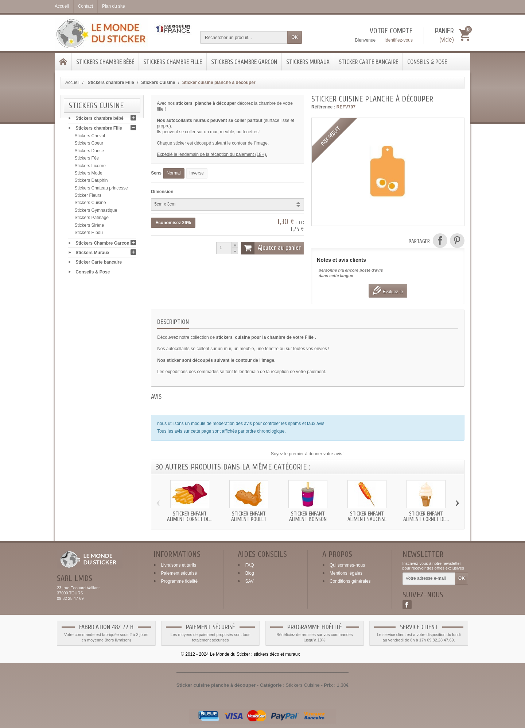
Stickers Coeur (89, 145)
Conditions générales (350, 581)
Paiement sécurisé (179, 573)
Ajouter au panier (271, 248)
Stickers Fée (87, 160)
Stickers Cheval (90, 138)
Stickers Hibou (89, 234)
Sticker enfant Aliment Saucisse (366, 516)
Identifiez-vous (399, 40)
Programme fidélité (179, 581)
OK (294, 37)
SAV (249, 581)
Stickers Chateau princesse (101, 189)
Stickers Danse (89, 153)
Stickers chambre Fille (172, 61)
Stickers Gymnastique (96, 212)
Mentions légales (346, 573)
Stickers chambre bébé (105, 61)
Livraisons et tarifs (178, 565)
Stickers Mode (88, 175)
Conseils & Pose (427, 61)
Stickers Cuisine (90, 204)
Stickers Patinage (92, 219)
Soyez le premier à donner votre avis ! (308, 453)
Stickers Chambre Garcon (244, 61)
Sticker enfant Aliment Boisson (308, 516)
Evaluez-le (388, 290)
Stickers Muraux (308, 61)
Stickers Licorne (90, 167)
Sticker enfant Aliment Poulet (249, 516)
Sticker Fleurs (88, 197)
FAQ (249, 565)
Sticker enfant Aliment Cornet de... (190, 516)
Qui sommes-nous (347, 565)
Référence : (323, 107)
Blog (249, 573)
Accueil (72, 82)
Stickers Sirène (89, 227)
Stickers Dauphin (91, 182)
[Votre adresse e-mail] (428, 578)
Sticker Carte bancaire (368, 61)
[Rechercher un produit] (244, 37)
